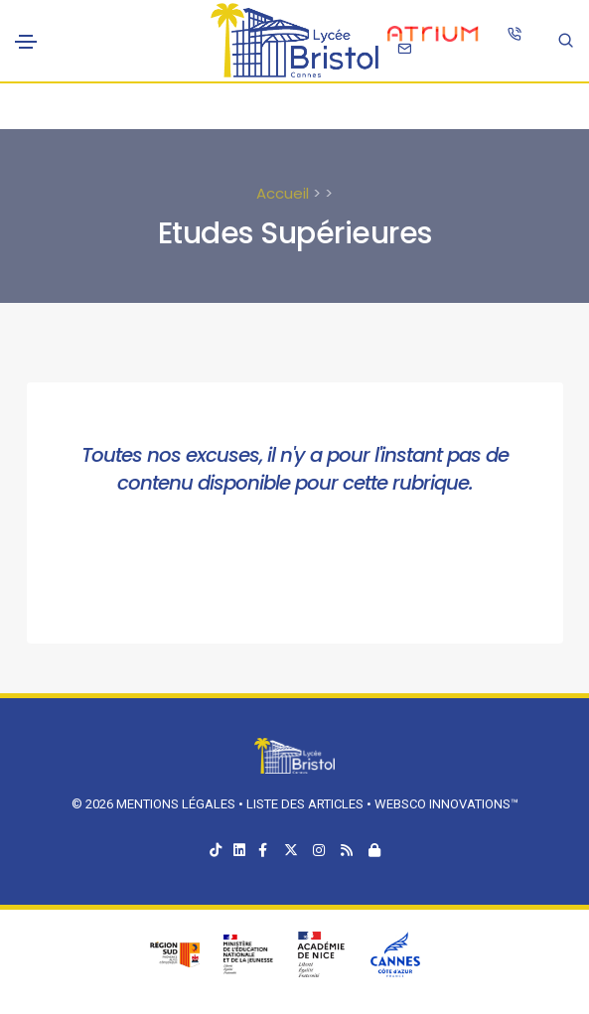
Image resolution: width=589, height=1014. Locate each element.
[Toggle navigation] (26, 42)
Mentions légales (175, 804)
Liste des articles (306, 804)
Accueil (282, 193)
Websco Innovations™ (446, 804)
